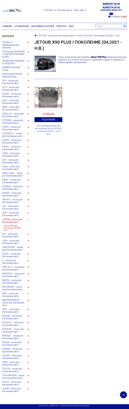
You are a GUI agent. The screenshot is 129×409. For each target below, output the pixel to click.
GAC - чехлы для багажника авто (10, 161)
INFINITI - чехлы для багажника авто (12, 200)
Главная (7, 26)
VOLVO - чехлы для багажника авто (11, 383)
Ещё (72, 26)
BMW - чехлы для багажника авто (10, 108)
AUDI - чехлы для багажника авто (10, 101)
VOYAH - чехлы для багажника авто (11, 389)
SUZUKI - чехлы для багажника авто (12, 356)
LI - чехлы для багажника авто (10, 261)
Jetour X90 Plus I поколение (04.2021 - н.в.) (12, 228)
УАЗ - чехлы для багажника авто (10, 82)
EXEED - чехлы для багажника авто (11, 148)
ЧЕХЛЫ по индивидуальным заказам (10, 45)
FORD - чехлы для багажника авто (11, 154)
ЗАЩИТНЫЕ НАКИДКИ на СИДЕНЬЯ (13, 62)
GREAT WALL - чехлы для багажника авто (12, 174)
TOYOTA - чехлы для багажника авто (12, 370)
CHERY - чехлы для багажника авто (11, 128)
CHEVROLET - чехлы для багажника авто (12, 134)
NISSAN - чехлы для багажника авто (12, 317)
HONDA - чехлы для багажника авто (11, 194)
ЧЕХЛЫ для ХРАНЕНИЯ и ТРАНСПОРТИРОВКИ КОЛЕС (13, 54)
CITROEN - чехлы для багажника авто (12, 121)
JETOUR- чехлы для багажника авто (12, 220)
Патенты (61, 26)
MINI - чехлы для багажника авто (10, 294)
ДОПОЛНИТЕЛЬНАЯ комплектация (12, 75)
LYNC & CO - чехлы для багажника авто (13, 268)
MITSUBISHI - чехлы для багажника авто (12, 288)
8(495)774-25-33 (111, 7)
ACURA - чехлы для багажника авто (11, 95)
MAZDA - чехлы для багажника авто (11, 281)
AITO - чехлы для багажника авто (10, 88)
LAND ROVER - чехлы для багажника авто (12, 248)
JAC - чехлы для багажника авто (10, 207)
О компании (21, 26)
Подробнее (48, 119)
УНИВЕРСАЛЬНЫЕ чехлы (11, 68)
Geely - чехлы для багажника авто (11, 167)
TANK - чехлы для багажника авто (10, 363)
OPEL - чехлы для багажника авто (10, 310)
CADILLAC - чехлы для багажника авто (13, 115)
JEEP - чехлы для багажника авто (10, 214)
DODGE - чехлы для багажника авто (11, 141)
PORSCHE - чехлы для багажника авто (13, 330)
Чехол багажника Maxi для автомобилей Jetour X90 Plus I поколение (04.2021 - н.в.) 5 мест (48, 130)
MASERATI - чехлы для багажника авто (13, 275)
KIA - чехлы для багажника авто (10, 235)
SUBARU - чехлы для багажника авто (12, 350)
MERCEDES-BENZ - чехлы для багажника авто (13, 303)
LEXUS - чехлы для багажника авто (11, 255)
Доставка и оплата (42, 26)
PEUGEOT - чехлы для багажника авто (13, 323)
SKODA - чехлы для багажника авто (11, 343)
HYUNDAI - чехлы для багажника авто (12, 187)
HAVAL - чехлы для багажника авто (11, 181)
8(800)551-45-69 (111, 4)
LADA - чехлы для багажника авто (10, 241)
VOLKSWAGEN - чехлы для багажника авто (13, 376)
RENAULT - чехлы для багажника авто (12, 337)
